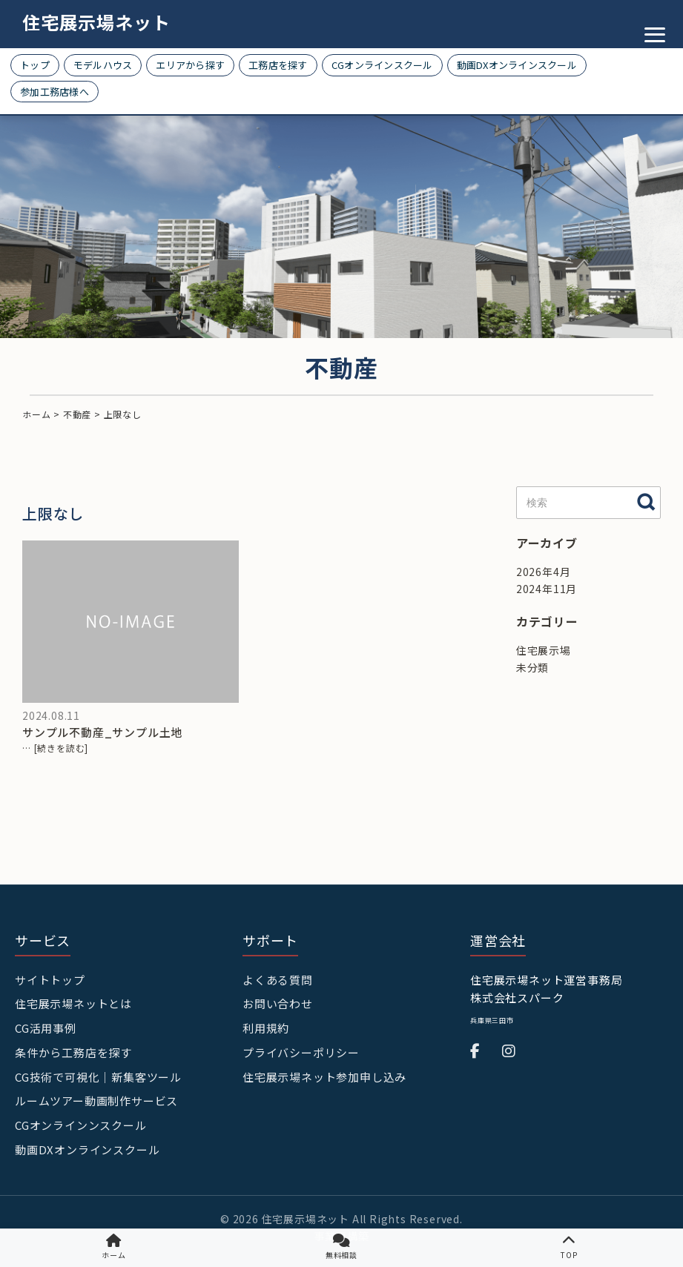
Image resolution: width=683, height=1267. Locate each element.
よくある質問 (277, 980)
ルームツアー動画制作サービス (96, 1100)
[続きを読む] (61, 747)
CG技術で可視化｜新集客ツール (98, 1077)
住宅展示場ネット (96, 22)
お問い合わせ (277, 1003)
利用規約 (265, 1028)
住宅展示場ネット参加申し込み (324, 1077)
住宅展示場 (543, 650)
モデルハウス (103, 65)
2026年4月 (543, 571)
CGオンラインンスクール (81, 1125)
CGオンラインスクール (382, 65)
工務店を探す (278, 65)
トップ (35, 65)
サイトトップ (50, 980)
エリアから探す (190, 65)
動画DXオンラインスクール (517, 65)
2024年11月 (546, 588)
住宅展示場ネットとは (73, 1003)
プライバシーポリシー (301, 1052)
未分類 (532, 667)
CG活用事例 (45, 1028)
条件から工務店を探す (73, 1052)
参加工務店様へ (54, 92)
